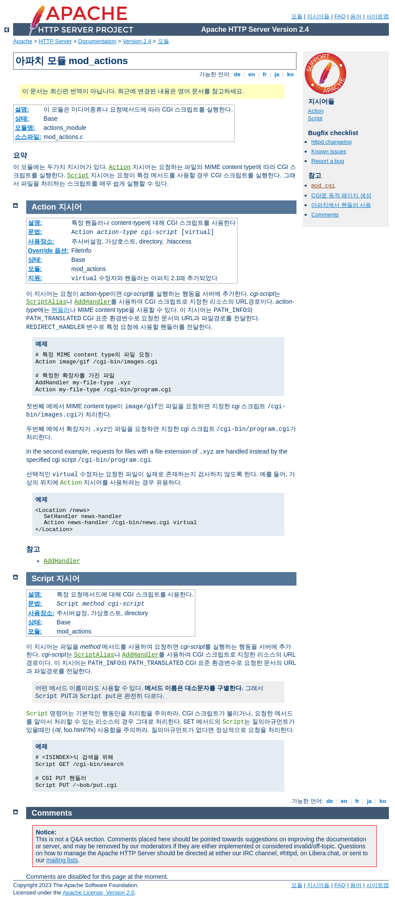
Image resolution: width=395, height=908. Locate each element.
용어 (355, 16)
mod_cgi (323, 186)
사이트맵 (377, 16)
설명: (22, 109)
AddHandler (92, 301)
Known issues (328, 151)
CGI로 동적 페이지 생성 (341, 195)
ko (290, 74)
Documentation (97, 41)
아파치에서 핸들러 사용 (341, 205)
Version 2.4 (137, 41)
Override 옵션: (48, 250)
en (251, 74)
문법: (35, 231)
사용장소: (41, 241)
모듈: (35, 268)
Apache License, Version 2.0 (98, 892)
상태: (22, 118)
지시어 (70, 207)
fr (265, 74)
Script (78, 175)
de (237, 74)
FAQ (340, 16)
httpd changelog (331, 142)
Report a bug (327, 161)
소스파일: (28, 136)
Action (119, 167)
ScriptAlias (46, 301)
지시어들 (318, 16)
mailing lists (62, 860)
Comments (325, 214)
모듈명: (25, 127)
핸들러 (60, 309)
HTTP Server (55, 41)
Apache (22, 41)
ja (277, 74)
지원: (35, 277)
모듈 (297, 16)
